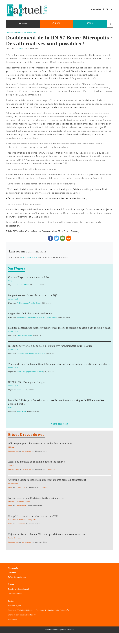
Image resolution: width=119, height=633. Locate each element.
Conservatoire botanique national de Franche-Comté (37, 317)
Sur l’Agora (16, 268)
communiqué (11, 32)
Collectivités (13, 483)
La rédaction (26, 451)
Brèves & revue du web (26, 435)
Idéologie (11, 447)
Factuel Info (55, 630)
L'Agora (89, 22)
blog (10, 281)
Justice (11, 465)
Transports (32, 520)
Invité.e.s (20, 390)
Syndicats (17, 538)
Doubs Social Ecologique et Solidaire (30, 353)
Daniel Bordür (21, 505)
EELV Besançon (20, 48)
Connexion (96, 9)
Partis (10, 538)
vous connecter (29, 257)
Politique (20, 501)
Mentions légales (14, 606)
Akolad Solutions (67, 630)
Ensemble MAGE (23, 285)
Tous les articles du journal (18, 589)
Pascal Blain (21, 411)
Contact (11, 601)
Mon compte (13, 568)
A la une (56, 22)
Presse (27, 501)
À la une (11, 584)
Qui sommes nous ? (15, 594)
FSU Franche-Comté (24, 335)
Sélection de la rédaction (26, 32)
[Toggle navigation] (23, 24)
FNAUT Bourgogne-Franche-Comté (30, 371)
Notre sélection (59, 423)
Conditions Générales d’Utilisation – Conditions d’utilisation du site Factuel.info (38, 610)
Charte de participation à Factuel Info (22, 615)
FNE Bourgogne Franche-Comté (28, 303)
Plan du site (12, 619)
